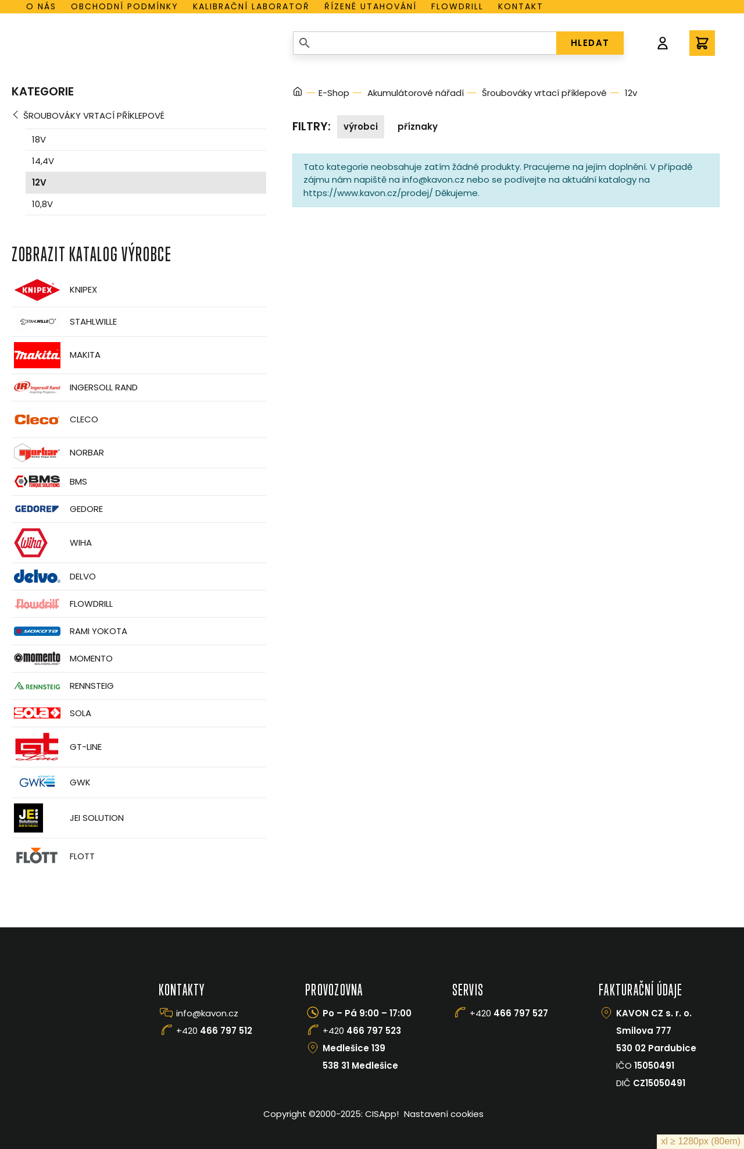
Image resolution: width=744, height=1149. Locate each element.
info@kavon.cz (207, 1013)
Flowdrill (457, 6)
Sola (51, 713)
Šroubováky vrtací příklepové (93, 115)
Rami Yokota (69, 631)
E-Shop (334, 93)
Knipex (54, 290)
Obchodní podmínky (124, 6)
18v (39, 139)
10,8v (42, 204)
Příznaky (418, 126)
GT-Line (57, 747)
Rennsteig (63, 686)
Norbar (58, 453)
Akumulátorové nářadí (415, 93)
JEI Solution (68, 818)
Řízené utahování (370, 6)
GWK (51, 782)
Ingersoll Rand (75, 387)
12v (39, 182)
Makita (56, 355)
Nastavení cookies (444, 1114)
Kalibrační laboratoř (251, 6)
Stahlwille (64, 321)
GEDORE (57, 509)
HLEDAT (590, 43)
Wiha (52, 543)
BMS (49, 481)
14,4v (43, 161)
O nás (41, 6)
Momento (62, 658)
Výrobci (361, 126)
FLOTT (53, 856)
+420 (214, 1031)
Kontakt (520, 6)
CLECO (55, 419)
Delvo (54, 576)
